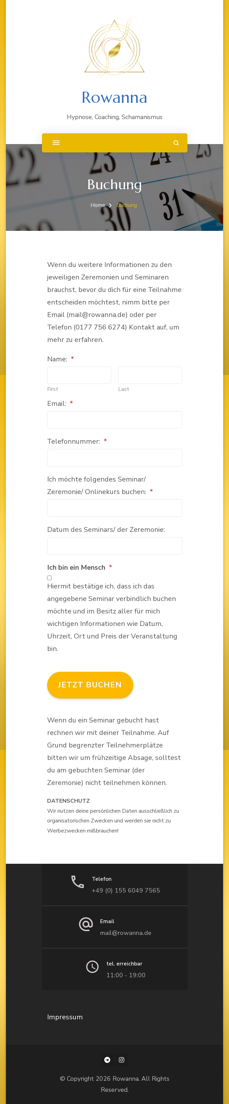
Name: (60, 359)
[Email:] (114, 419)
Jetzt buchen (90, 684)
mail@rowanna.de (125, 933)
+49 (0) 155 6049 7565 (126, 890)
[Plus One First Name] (79, 375)
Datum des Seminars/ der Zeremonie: (106, 529)
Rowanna (114, 97)
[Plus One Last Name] (150, 375)
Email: (60, 403)
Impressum (65, 1017)
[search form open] (176, 143)
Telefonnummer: (77, 441)
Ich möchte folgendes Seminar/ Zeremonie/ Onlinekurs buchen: (100, 485)
